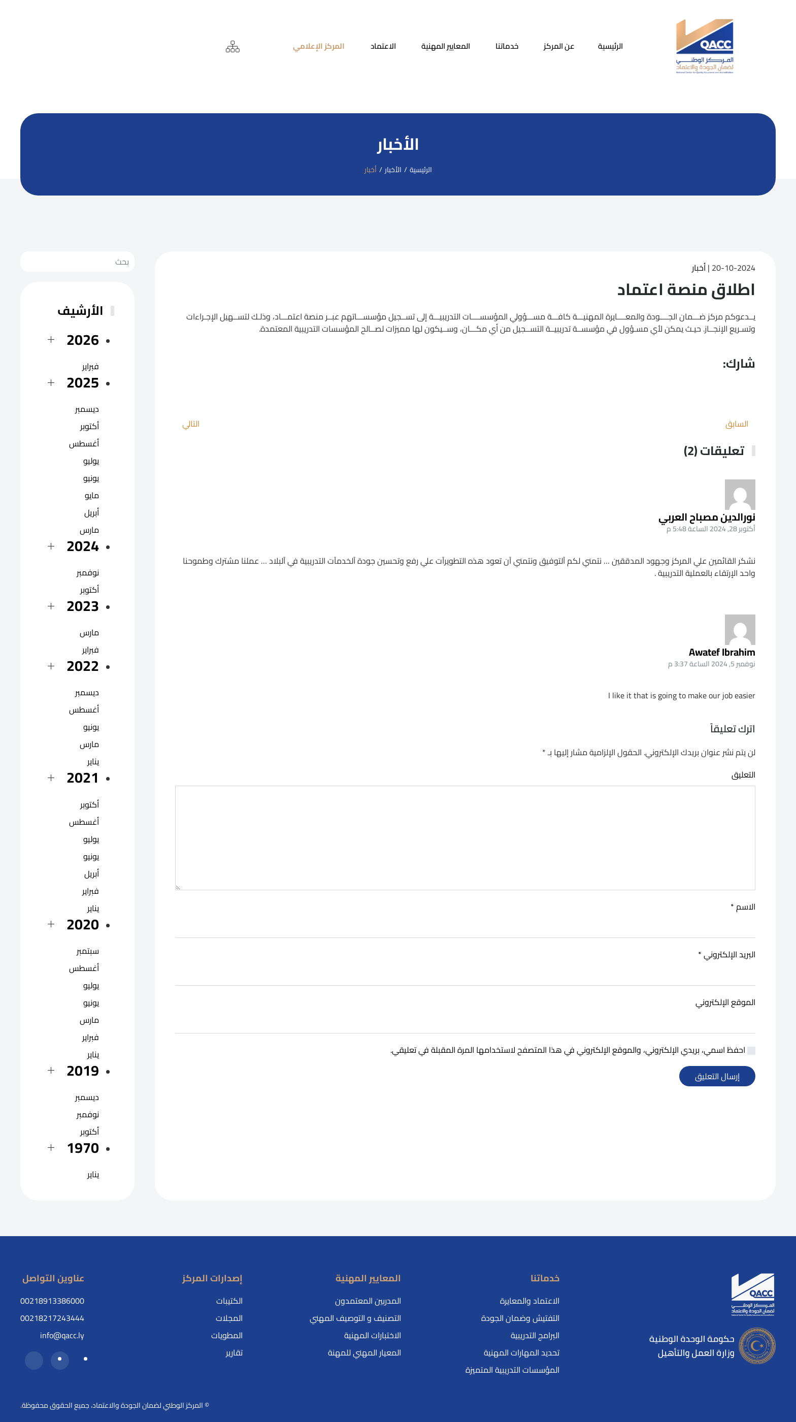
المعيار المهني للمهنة (364, 1352)
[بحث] (77, 261)
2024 (83, 545)
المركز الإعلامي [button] (319, 46)
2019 (83, 1070)
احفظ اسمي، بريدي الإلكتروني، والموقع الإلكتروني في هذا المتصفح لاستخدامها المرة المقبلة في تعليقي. (572, 1050)
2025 (83, 382)
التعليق (743, 774)
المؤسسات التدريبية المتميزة (512, 1369)
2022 (83, 665)
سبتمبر (88, 950)
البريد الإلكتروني (726, 954)
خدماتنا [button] (506, 46)
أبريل (91, 512)
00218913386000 (52, 1300)
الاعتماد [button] (383, 46)
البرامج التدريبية (535, 1335)
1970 (83, 1147)
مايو (92, 495)
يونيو (91, 478)
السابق (736, 423)
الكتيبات (229, 1300)
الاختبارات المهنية (372, 1335)
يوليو (91, 460)
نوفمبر (88, 572)
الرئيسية (610, 46)
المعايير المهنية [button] (445, 46)
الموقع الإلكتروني (725, 1002)
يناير (93, 761)
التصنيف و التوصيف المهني (355, 1318)
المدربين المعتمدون (368, 1300)
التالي (191, 423)
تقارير (234, 1352)
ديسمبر (87, 408)
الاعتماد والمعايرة (529, 1300)
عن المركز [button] (559, 46)
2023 (83, 605)
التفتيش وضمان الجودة (520, 1318)
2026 (83, 339)
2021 (83, 777)
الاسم (743, 906)
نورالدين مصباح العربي (706, 516)
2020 (83, 924)
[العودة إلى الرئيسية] (705, 46)
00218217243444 (52, 1318)
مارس (89, 529)
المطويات (227, 1335)
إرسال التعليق (717, 1076)
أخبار (699, 267)
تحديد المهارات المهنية (521, 1352)
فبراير (90, 366)
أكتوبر (89, 426)
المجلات (229, 1318)
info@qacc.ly (62, 1335)
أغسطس (84, 443)
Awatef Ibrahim (722, 651)
